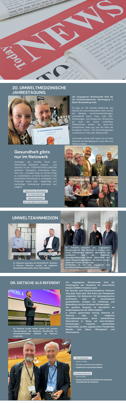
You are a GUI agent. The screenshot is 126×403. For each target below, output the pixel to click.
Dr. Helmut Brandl (35, 194)
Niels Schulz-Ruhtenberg (35, 191)
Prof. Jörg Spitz (82, 358)
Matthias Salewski (35, 198)
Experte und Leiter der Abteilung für (90, 380)
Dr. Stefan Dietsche (48, 254)
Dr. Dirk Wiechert (21, 254)
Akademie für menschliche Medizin (89, 367)
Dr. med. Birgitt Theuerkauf (35, 202)
